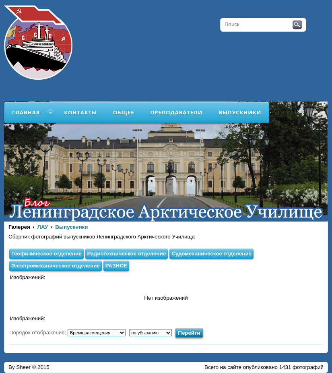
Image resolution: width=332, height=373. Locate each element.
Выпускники (240, 112)
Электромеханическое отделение (55, 266)
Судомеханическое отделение (211, 254)
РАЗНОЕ (116, 266)
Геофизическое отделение (46, 254)
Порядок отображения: (67, 332)
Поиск (297, 25)
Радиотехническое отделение (126, 254)
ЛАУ (42, 227)
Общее (123, 112)
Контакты (80, 112)
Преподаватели (177, 112)
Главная (26, 112)
